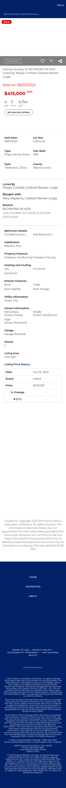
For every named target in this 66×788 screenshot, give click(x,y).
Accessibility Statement (22, 652)
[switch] (42, 61)
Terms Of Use (20, 650)
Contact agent (13, 61)
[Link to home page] (3, 5)
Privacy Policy (42, 650)
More (60, 5)
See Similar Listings (18, 112)
